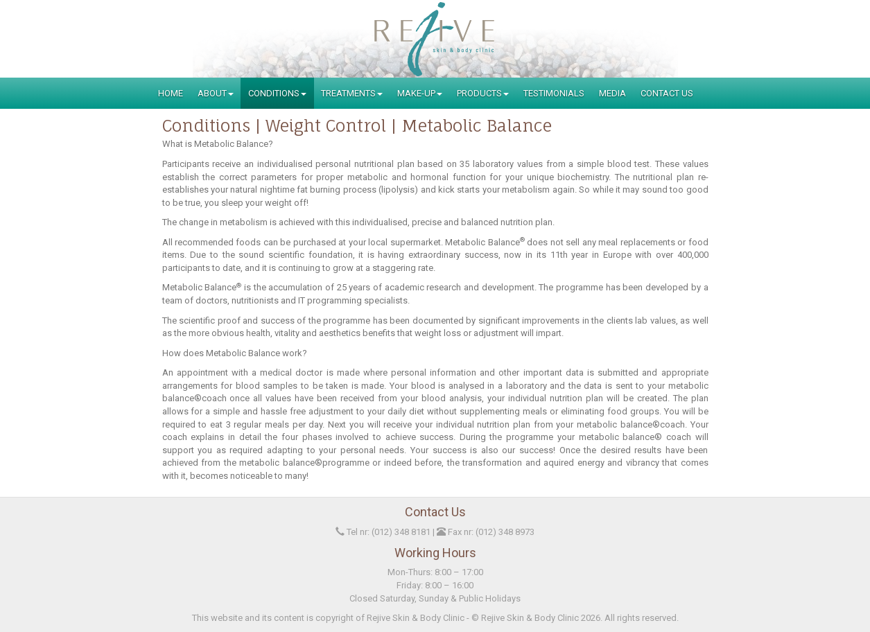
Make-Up (419, 93)
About (216, 93)
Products (483, 93)
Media (612, 93)
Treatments (352, 93)
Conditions (277, 93)
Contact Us (667, 93)
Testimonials (553, 93)
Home (170, 93)
